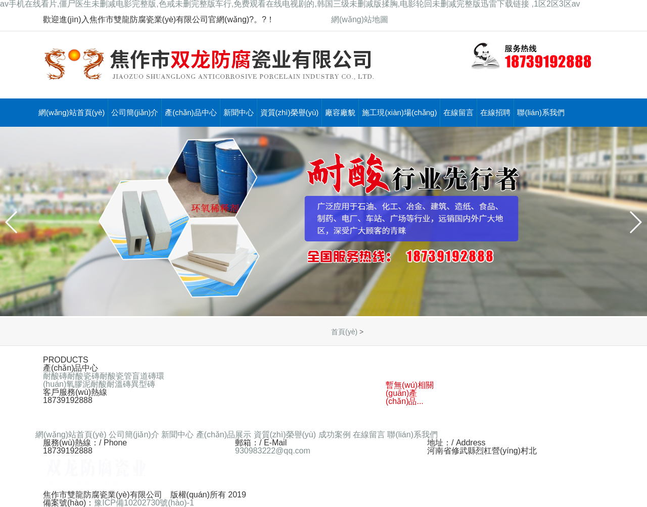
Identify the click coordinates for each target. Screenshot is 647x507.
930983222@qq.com (272, 450)
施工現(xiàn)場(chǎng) (399, 112)
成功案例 (334, 434)
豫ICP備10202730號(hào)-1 (144, 502)
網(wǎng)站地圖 (359, 19)
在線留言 (458, 112)
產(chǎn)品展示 (223, 434)
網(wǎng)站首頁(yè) (71, 112)
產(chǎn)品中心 (190, 112)
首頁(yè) (344, 332)
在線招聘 (495, 112)
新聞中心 (238, 112)
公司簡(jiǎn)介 (134, 112)
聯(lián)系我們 (540, 112)
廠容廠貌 (340, 112)
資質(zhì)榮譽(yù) (289, 112)
